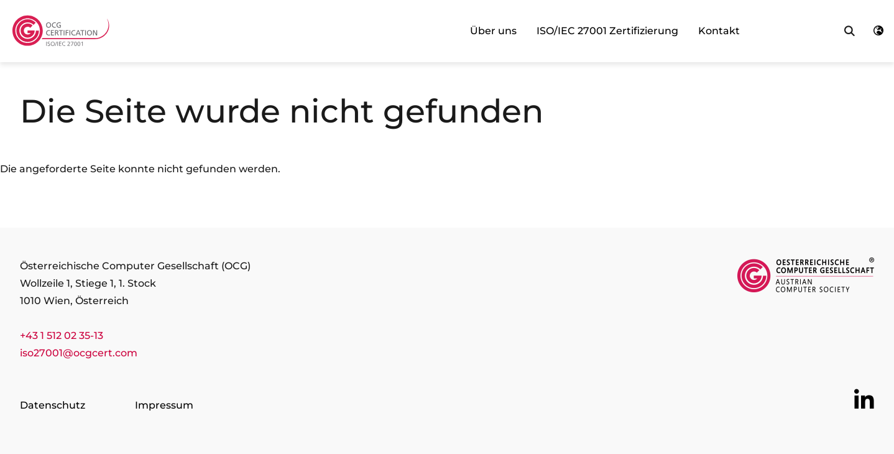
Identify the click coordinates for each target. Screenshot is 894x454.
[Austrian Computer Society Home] (63, 31)
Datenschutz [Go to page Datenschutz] (52, 405)
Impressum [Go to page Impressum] (164, 405)
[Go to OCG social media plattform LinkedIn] (864, 400)
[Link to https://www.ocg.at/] (805, 277)
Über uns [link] (493, 31)
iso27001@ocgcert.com (78, 353)
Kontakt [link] (719, 31)
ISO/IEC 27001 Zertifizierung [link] (607, 31)
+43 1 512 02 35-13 (61, 335)
